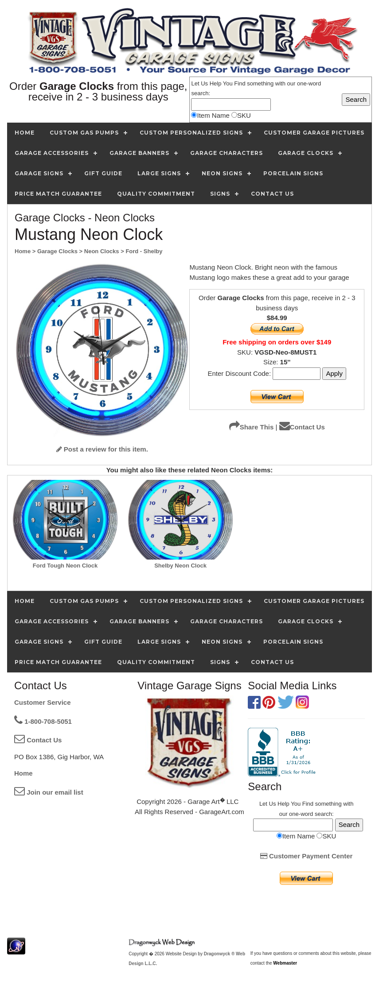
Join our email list (48, 792)
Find (239, 83)
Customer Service (42, 702)
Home (23, 773)
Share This (251, 427)
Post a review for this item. (102, 449)
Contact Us (302, 427)
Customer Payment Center (306, 856)
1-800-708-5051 (43, 721)
